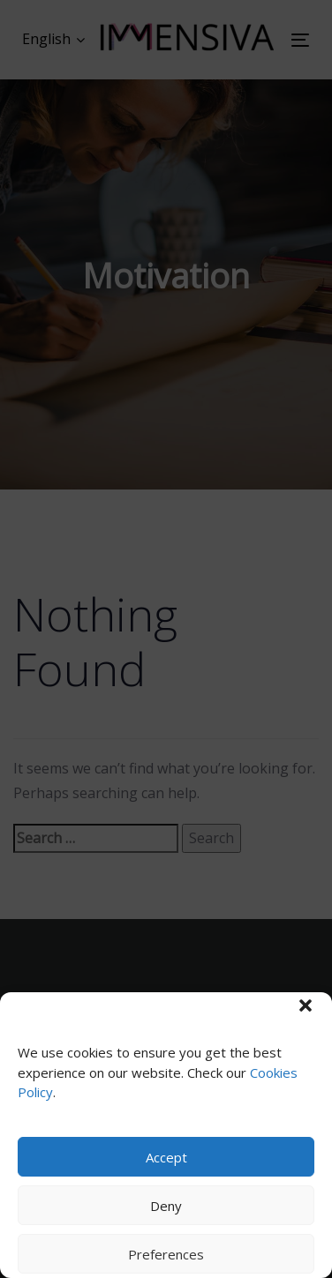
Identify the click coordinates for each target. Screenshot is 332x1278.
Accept (166, 1157)
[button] (305, 1005)
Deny (166, 1205)
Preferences (166, 1254)
